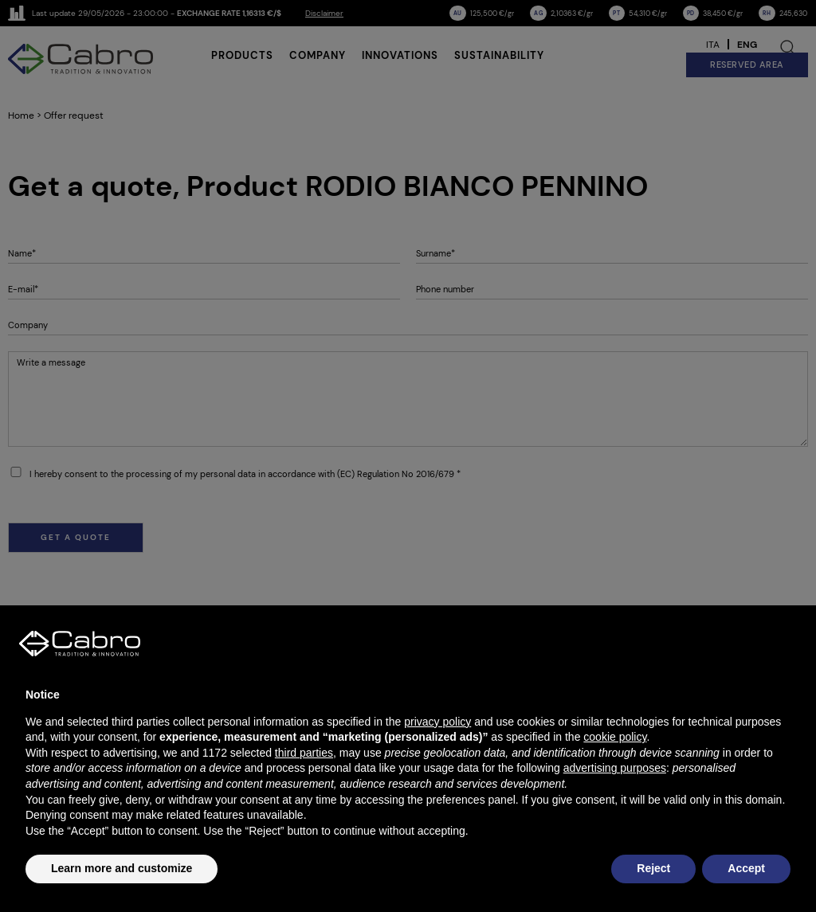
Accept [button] (746, 868)
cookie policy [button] (614, 736)
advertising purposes (614, 767)
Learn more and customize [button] (121, 868)
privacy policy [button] (437, 721)
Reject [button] (653, 868)
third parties (304, 752)
